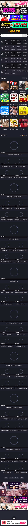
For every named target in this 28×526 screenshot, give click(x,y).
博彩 (2, 42)
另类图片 (25, 61)
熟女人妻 (7, 49)
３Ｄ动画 (25, 47)
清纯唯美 (13, 61)
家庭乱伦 (13, 65)
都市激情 (7, 65)
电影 (2, 54)
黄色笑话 (19, 67)
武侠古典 (25, 65)
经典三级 (13, 55)
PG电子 (7, 41)
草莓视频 (19, 71)
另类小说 (13, 67)
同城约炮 (7, 71)
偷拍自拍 (13, 53)
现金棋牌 (19, 43)
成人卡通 (19, 53)
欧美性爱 (25, 53)
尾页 (22, 478)
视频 (2, 48)
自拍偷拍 (13, 47)
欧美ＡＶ (19, 47)
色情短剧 (13, 73)
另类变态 (25, 55)
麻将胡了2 (7, 43)
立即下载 (23, 522)
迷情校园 (7, 67)
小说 (2, 66)
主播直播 (19, 49)
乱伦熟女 (19, 55)
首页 (6, 478)
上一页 (11, 478)
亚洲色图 (13, 59)
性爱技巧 (25, 67)
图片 (2, 60)
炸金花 (12, 43)
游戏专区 (25, 41)
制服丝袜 (7, 55)
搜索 (25, 35)
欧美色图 (19, 59)
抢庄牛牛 (25, 43)
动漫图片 (25, 59)
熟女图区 (19, 61)
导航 (2, 72)
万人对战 (19, 41)
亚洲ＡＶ (7, 47)
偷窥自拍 (7, 59)
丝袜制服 (13, 49)
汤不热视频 (25, 71)
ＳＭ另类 (25, 49)
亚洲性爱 (7, 53)
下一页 (16, 478)
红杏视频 (7, 73)
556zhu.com (14, 31)
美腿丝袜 (7, 61)
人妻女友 (19, 65)
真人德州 (13, 41)
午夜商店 (13, 71)
